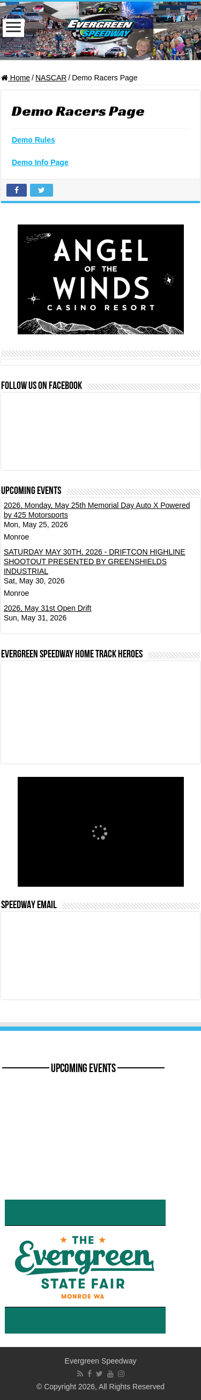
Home (15, 77)
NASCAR (50, 77)
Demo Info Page (40, 162)
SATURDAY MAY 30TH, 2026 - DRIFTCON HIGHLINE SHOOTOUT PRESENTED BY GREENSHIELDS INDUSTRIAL (94, 561)
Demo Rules (33, 140)
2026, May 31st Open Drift (47, 608)
